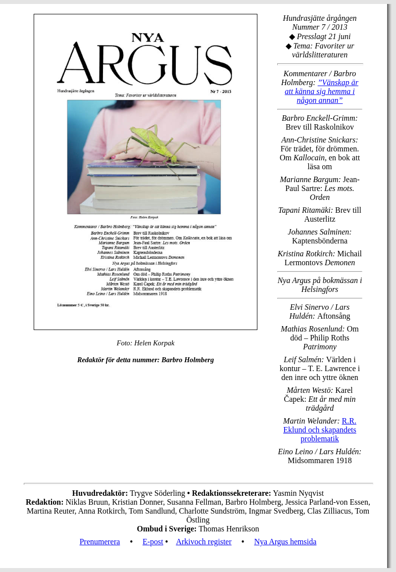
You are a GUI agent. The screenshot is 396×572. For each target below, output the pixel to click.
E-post (153, 541)
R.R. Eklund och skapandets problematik (319, 430)
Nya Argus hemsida (285, 541)
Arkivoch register (203, 541)
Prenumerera (100, 541)
